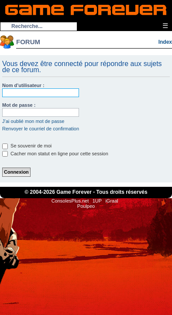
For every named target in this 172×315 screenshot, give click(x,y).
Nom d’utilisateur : (23, 85)
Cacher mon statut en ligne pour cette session (55, 153)
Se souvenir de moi (27, 145)
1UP (97, 200)
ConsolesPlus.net (70, 200)
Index (165, 42)
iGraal (111, 200)
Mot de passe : (18, 105)
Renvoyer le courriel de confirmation (40, 128)
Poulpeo (86, 206)
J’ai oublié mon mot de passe (33, 121)
